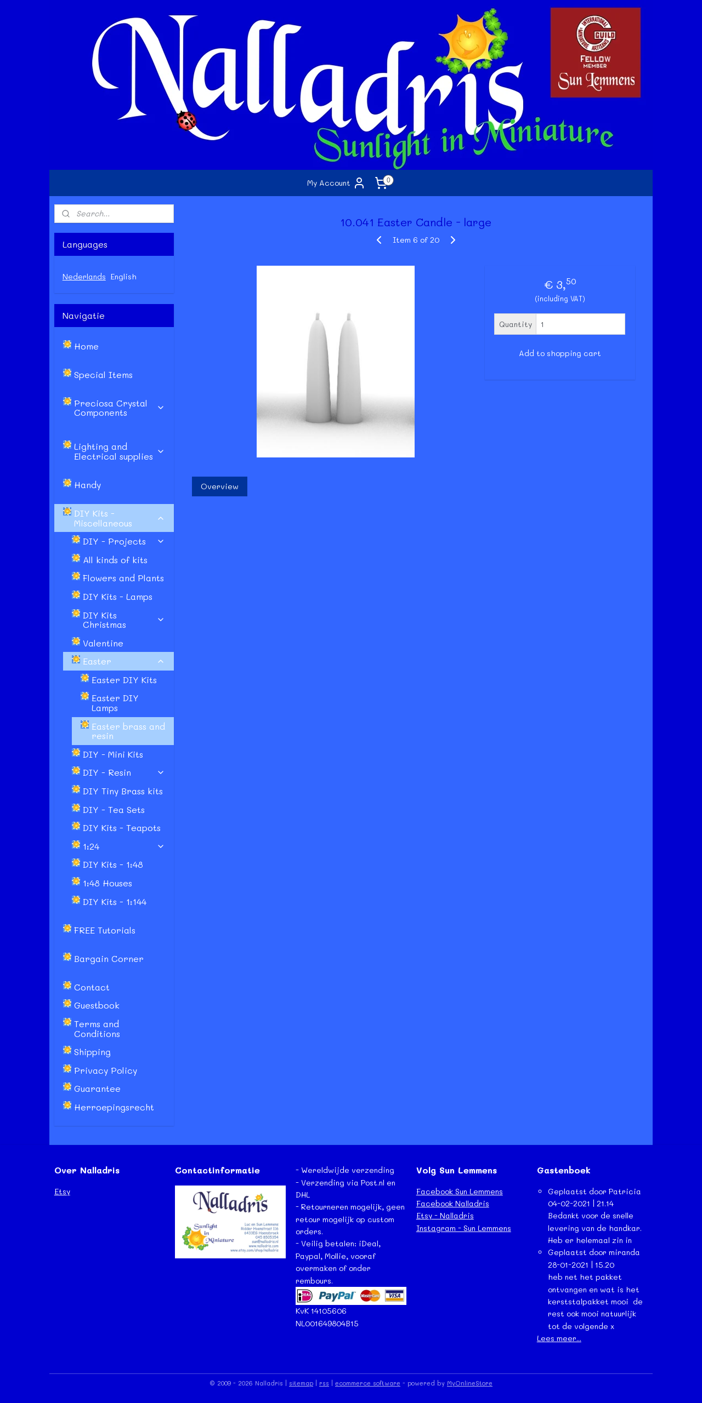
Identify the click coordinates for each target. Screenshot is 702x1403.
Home (86, 346)
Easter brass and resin (128, 731)
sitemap (301, 1383)
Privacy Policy (105, 1070)
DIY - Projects (124, 541)
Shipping (92, 1051)
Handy (87, 484)
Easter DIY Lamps (115, 702)
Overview (219, 486)
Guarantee (97, 1088)
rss (324, 1383)
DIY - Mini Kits (113, 754)
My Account (336, 183)
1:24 (124, 846)
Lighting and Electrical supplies (119, 451)
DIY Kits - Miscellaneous (119, 518)
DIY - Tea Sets (114, 809)
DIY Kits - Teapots (122, 827)
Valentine (103, 643)
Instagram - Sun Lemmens (463, 1228)
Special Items (103, 374)
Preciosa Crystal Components (119, 408)
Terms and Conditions (97, 1028)
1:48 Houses (107, 883)
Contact (92, 987)
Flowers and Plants (123, 577)
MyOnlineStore (469, 1383)
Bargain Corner (109, 958)
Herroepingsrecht (114, 1107)
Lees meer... (559, 1338)
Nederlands (84, 276)
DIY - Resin (124, 772)
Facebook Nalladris (452, 1203)
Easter (124, 661)
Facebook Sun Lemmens (459, 1191)
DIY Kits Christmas (124, 620)
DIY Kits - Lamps (117, 596)
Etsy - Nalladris (445, 1215)
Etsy (62, 1191)
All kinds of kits (115, 559)
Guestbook (97, 1005)
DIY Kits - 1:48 (113, 864)
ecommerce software (367, 1383)
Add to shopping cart (559, 353)
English (123, 276)
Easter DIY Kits (124, 679)
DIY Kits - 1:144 (114, 901)
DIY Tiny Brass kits (123, 791)
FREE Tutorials (104, 930)
